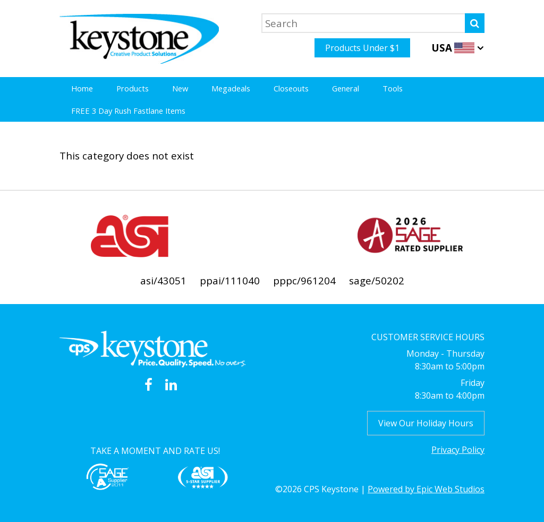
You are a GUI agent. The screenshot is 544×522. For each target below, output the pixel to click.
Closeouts (291, 88)
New (180, 88)
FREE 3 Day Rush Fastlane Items (128, 110)
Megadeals (230, 88)
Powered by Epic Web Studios (426, 489)
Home (82, 88)
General (345, 88)
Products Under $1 (362, 48)
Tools (392, 88)
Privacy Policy (457, 450)
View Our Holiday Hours (425, 423)
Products (132, 88)
